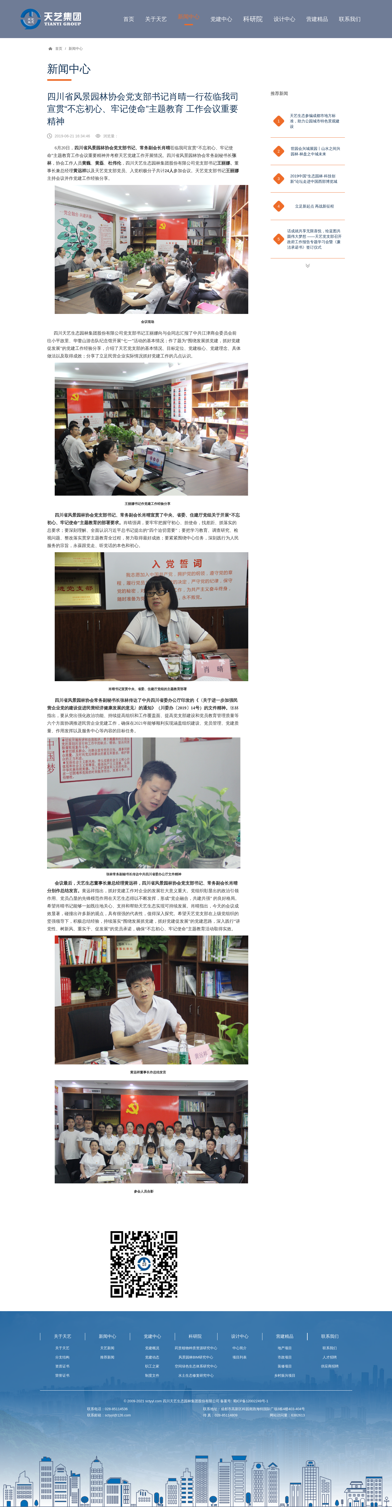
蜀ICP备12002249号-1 (250, 1401)
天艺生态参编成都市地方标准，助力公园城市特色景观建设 (314, 121)
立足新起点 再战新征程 (314, 206)
